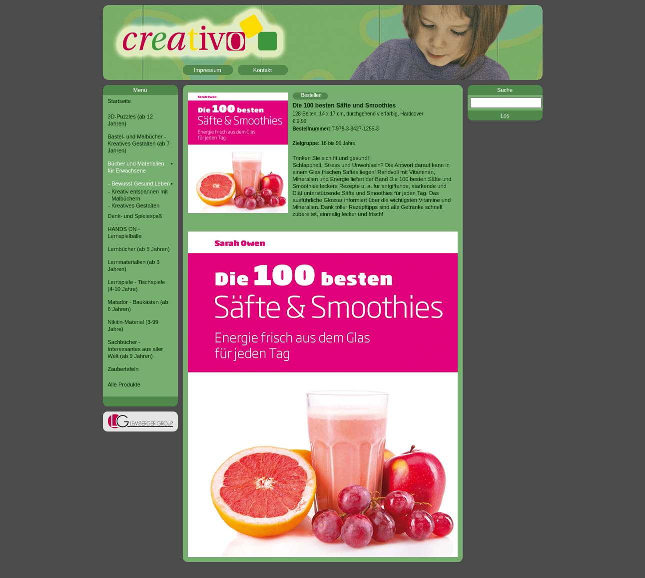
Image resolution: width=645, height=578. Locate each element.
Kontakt (262, 70)
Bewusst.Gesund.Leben (140, 183)
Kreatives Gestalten (135, 205)
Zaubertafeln (123, 369)
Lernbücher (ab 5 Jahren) (139, 249)
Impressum (207, 70)
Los (505, 115)
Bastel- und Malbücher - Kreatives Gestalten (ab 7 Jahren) (139, 144)
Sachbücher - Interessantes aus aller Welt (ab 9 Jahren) (135, 349)
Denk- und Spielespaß (135, 216)
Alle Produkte (124, 385)
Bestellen (311, 95)
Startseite (119, 101)
